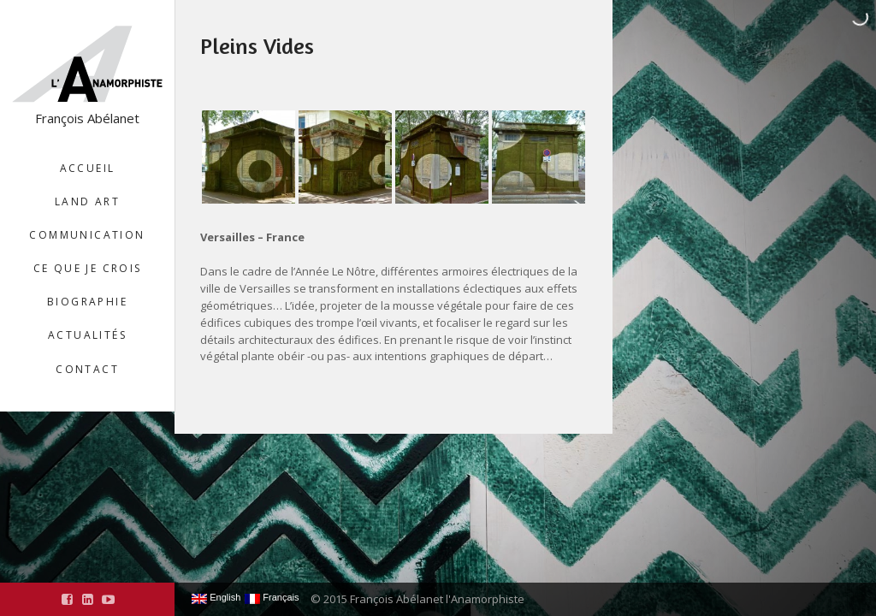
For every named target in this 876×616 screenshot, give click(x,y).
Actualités (87, 335)
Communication (87, 235)
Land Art (87, 201)
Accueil (87, 168)
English (216, 598)
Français (272, 598)
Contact (87, 369)
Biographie (87, 301)
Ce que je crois (87, 268)
